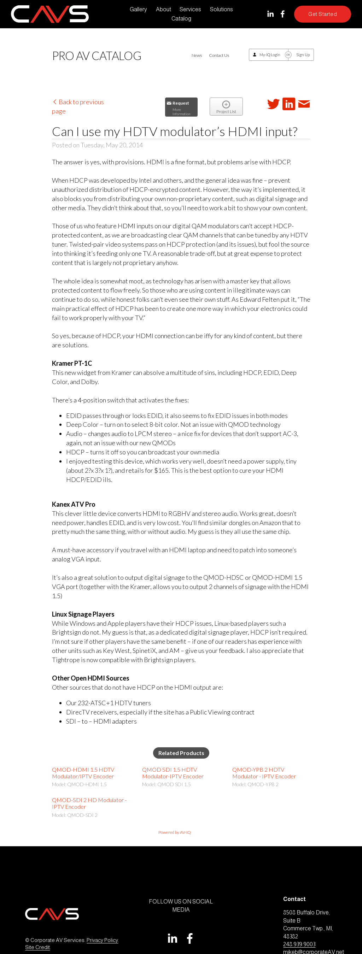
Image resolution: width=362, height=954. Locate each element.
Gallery (138, 9)
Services (190, 9)
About (163, 9)
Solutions (221, 9)
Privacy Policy (102, 940)
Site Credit (37, 947)
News (197, 55)
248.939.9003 (299, 944)
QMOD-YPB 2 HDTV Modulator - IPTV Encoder (264, 772)
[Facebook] (282, 14)
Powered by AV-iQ (174, 832)
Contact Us (219, 55)
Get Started (322, 14)
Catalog (181, 19)
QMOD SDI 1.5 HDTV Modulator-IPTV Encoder (173, 772)
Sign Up (303, 54)
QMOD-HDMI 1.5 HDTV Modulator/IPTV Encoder (83, 772)
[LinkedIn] (270, 14)
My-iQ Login (269, 54)
